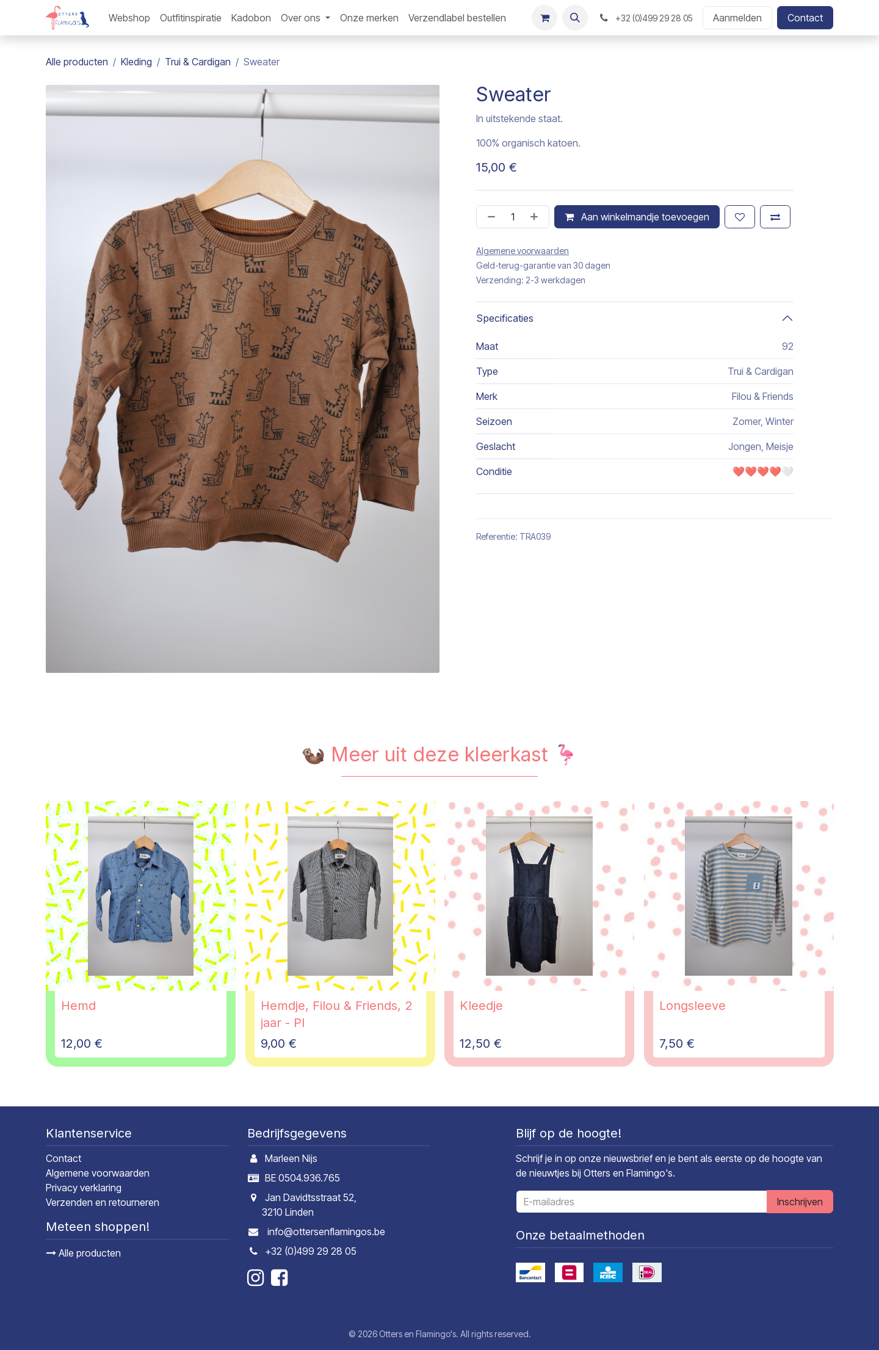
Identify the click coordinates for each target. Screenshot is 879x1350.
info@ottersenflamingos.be (326, 1231)
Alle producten (83, 1253)
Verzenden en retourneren (102, 1202)
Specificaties (505, 318)
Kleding (136, 62)
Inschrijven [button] (800, 1202)
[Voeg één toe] (536, 217)
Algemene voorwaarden (98, 1173)
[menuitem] (129, 17)
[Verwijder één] (489, 217)
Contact (805, 18)
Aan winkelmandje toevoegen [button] (637, 217)
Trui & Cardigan (198, 62)
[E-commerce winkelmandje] (544, 18)
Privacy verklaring (83, 1187)
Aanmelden (737, 18)
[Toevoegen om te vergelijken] (775, 216)
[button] (575, 18)
